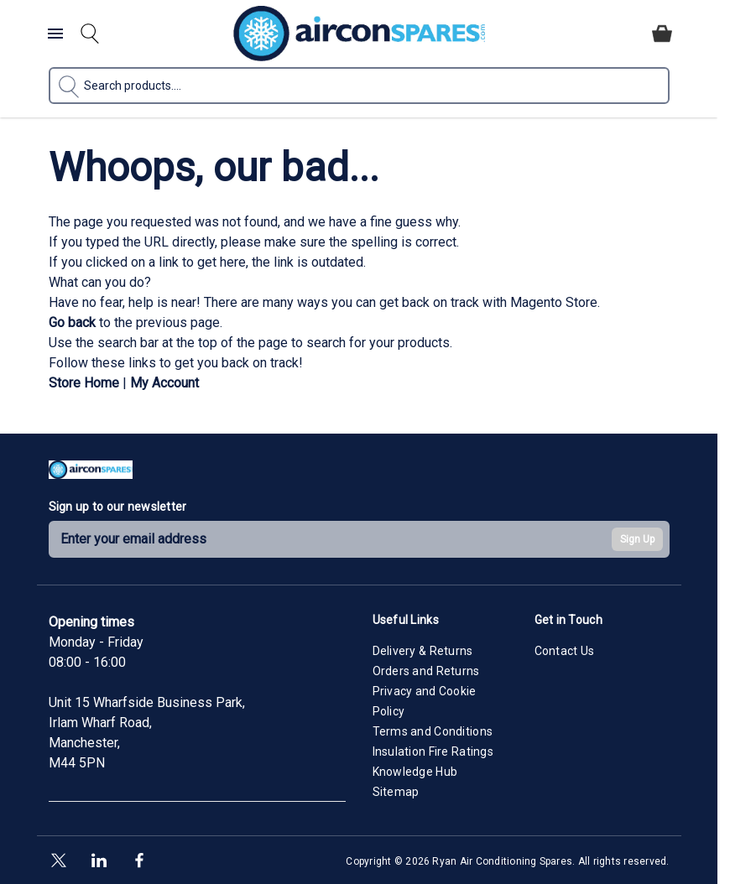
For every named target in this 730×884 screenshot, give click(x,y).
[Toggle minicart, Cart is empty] (662, 33)
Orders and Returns (426, 671)
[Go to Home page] (359, 33)
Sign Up (637, 539)
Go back (72, 322)
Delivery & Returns (423, 651)
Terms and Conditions (433, 731)
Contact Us (564, 651)
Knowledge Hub (415, 771)
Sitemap (396, 791)
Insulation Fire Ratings (433, 751)
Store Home (84, 383)
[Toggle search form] (90, 33)
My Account (164, 383)
